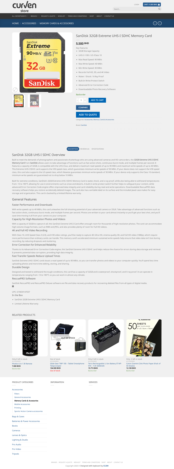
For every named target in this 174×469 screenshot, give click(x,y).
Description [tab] (73, 149)
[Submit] (159, 9)
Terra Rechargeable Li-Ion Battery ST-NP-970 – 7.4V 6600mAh (105, 364)
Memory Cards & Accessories (57, 23)
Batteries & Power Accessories (26, 421)
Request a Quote (48, 16)
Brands (35, 16)
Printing (17, 408)
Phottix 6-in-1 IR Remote (22, 364)
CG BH (106, 466)
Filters (16, 394)
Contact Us (109, 16)
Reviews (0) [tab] (84, 149)
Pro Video (16, 449)
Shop (92, 16)
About (99, 16)
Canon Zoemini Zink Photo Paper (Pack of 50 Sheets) (143, 364)
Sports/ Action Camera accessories (28, 411)
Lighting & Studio (20, 439)
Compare (83, 107)
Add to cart (97, 100)
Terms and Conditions (77, 16)
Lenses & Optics (19, 435)
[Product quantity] (81, 100)
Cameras (16, 430)
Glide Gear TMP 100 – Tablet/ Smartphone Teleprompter (67, 364)
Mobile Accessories (22, 404)
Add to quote (88, 114)
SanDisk (84, 125)
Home (15, 23)
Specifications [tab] (98, 149)
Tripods (15, 453)
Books (15, 425)
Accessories (29, 23)
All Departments (20, 16)
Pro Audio (16, 444)
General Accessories (22, 397)
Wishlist (61, 16)
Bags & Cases (18, 416)
